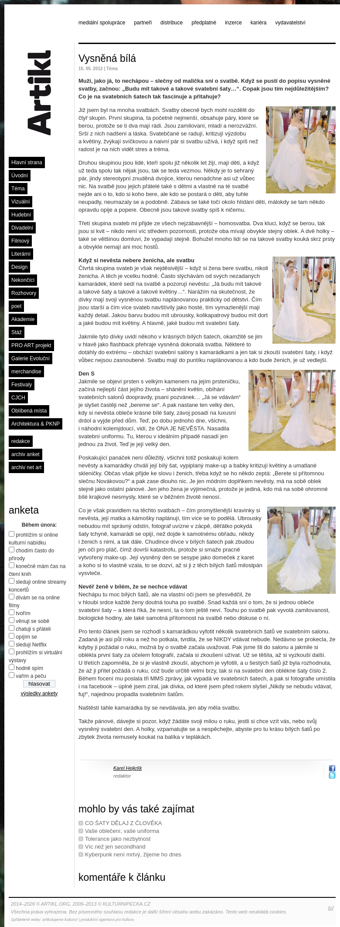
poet (16, 306)
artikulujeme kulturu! (60, 919)
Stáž (16, 332)
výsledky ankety (39, 693)
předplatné (203, 23)
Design (19, 267)
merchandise (26, 372)
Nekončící (22, 280)
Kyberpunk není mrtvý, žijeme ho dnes (133, 854)
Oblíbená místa (29, 411)
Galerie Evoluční (30, 358)
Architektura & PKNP (35, 424)
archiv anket (25, 454)
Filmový (20, 241)
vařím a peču (31, 676)
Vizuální (20, 202)
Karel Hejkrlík (127, 768)
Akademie (22, 319)
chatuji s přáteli (33, 629)
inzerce (233, 23)
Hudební (21, 215)
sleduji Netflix (31, 645)
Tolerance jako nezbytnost (117, 839)
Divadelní (22, 228)
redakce (20, 441)
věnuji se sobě (32, 621)
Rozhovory (23, 293)
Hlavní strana (26, 162)
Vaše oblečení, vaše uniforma (122, 831)
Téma (18, 189)
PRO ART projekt (31, 345)
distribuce (171, 23)
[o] (330, 907)
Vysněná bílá (107, 58)
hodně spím (29, 668)
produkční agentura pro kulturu (107, 919)
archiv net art (26, 467)
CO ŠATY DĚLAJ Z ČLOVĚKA (123, 823)
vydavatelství (290, 23)
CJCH (18, 398)
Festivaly (21, 385)
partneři (143, 23)
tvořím (23, 613)
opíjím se (26, 637)
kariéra (259, 23)
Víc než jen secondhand (115, 846)
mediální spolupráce (101, 23)
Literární (21, 254)
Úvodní (19, 176)
